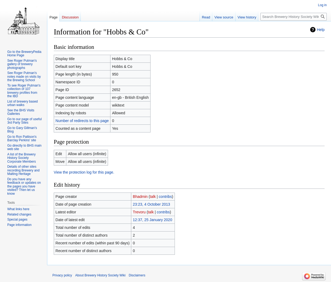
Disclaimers (137, 275)
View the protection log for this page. (84, 172)
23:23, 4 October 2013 (151, 204)
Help (321, 30)
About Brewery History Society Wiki (100, 275)
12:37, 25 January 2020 (152, 220)
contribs (165, 196)
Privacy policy (62, 275)
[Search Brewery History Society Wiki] (293, 17)
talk (153, 196)
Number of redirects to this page (82, 121)
